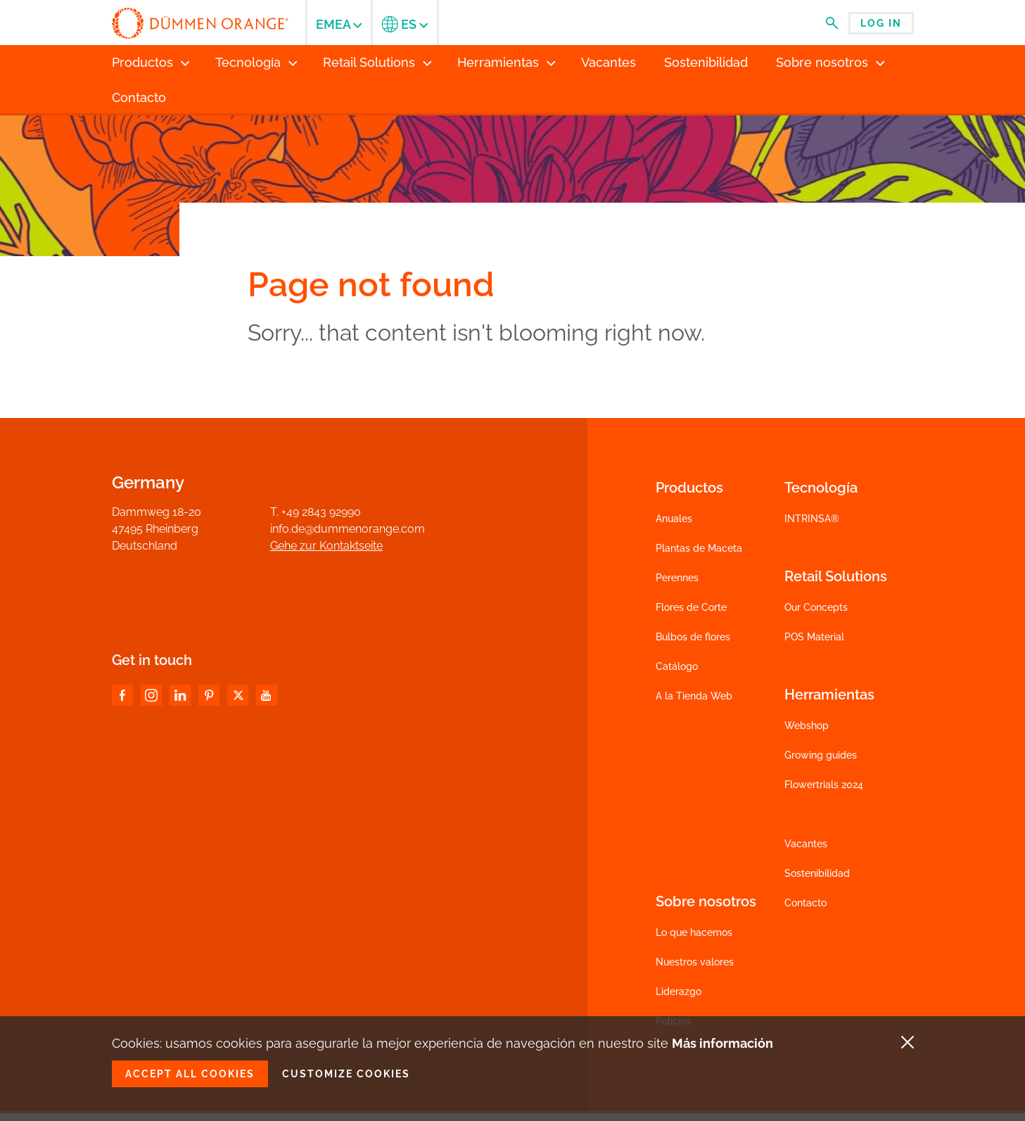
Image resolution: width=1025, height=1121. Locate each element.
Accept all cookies (190, 1073)
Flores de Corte (691, 607)
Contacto (805, 902)
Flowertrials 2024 (823, 784)
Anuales (674, 518)
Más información (722, 1043)
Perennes (677, 577)
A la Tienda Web (694, 696)
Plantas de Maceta (699, 548)
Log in (881, 23)
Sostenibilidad (817, 873)
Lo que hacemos (694, 932)
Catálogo (677, 666)
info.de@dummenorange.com (347, 529)
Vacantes (805, 843)
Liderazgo (678, 991)
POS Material (814, 636)
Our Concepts (816, 607)
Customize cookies (346, 1073)
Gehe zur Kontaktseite (326, 545)
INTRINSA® (811, 518)
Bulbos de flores (693, 636)
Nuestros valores (695, 962)
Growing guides (820, 755)
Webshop (806, 725)
